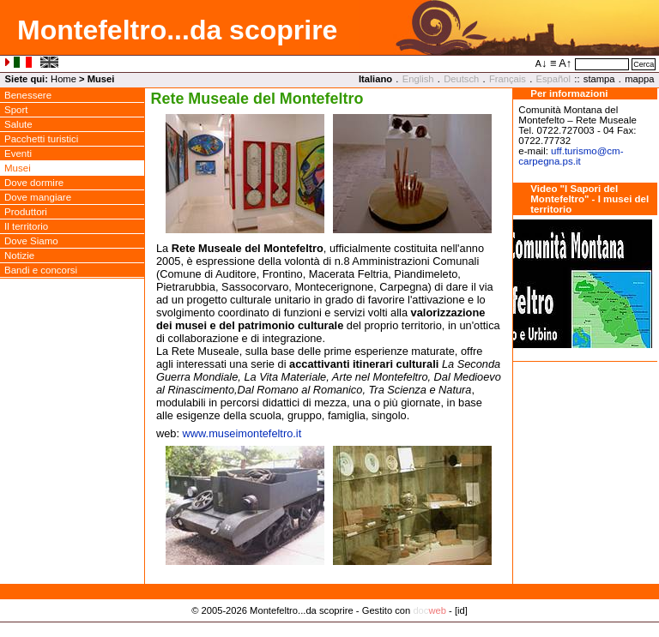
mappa (639, 79)
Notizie (19, 255)
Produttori (25, 212)
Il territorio (26, 226)
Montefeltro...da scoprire (177, 30)
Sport (16, 110)
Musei (17, 168)
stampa (599, 79)
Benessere (27, 95)
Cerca (643, 64)
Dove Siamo (31, 241)
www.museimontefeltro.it (242, 433)
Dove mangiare (37, 197)
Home (63, 79)
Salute (18, 124)
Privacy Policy (330, 628)
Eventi (18, 153)
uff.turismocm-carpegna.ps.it (570, 156)
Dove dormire (33, 182)
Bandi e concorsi (40, 270)
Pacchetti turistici (41, 139)
